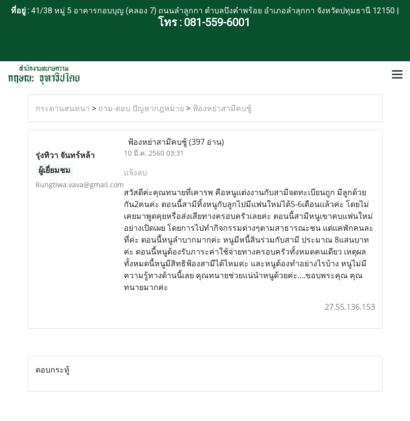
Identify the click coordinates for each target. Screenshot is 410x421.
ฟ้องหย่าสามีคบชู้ (222, 108)
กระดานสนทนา (63, 108)
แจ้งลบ (135, 172)
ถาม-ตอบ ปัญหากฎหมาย (141, 108)
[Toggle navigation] (397, 75)
